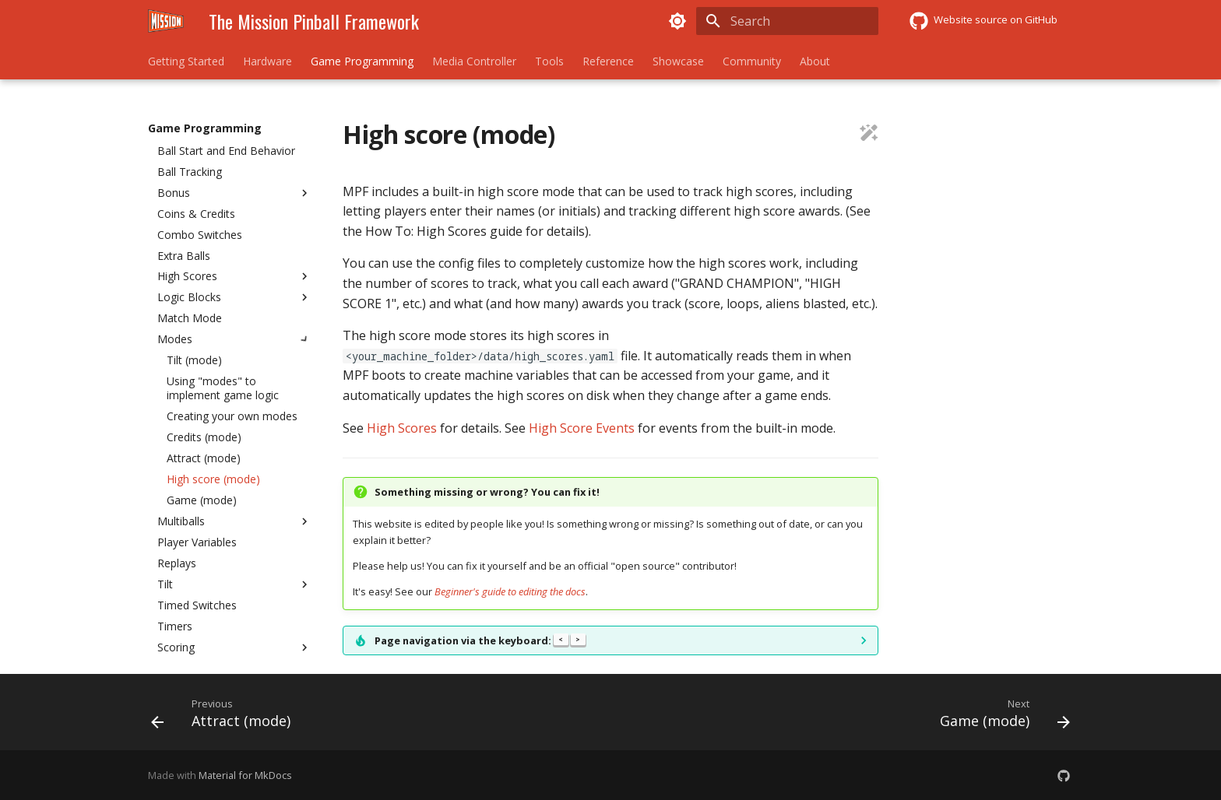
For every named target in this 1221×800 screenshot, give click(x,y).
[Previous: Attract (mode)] (225, 717)
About (815, 61)
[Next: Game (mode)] (1000, 717)
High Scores (402, 428)
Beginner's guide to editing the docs (510, 591)
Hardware (267, 61)
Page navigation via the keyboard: (480, 640)
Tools (549, 61)
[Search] (787, 21)
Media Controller (474, 61)
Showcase (678, 61)
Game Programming (362, 61)
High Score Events (582, 428)
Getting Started (186, 61)
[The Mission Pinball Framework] (166, 21)
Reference (608, 61)
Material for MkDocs (245, 775)
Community (752, 61)
